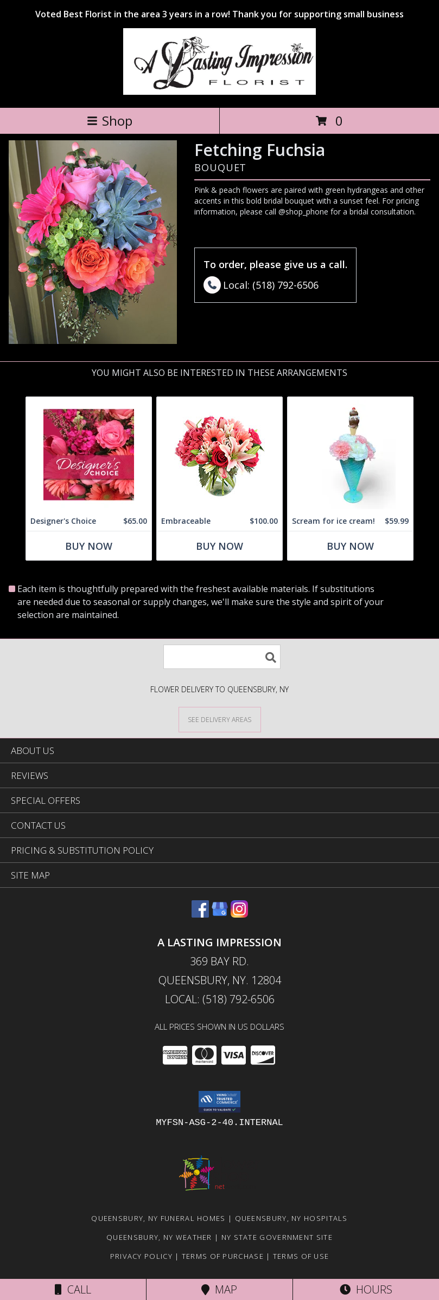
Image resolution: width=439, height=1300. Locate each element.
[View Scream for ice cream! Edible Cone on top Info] (350, 454)
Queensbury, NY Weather (159, 1237)
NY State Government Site (277, 1237)
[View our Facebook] (200, 914)
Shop (109, 120)
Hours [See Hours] (366, 1289)
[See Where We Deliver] (220, 719)
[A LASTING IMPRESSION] (219, 92)
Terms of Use (301, 1256)
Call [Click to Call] (73, 1289)
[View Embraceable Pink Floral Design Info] (219, 454)
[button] (219, 1102)
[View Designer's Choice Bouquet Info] (88, 454)
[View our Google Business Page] (219, 914)
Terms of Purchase (223, 1256)
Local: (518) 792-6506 (220, 999)
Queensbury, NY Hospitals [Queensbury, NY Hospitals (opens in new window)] (291, 1218)
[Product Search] (222, 657)
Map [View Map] (219, 1289)
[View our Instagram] (239, 914)
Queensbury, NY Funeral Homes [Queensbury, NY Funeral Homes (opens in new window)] (158, 1218)
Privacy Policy (141, 1256)
